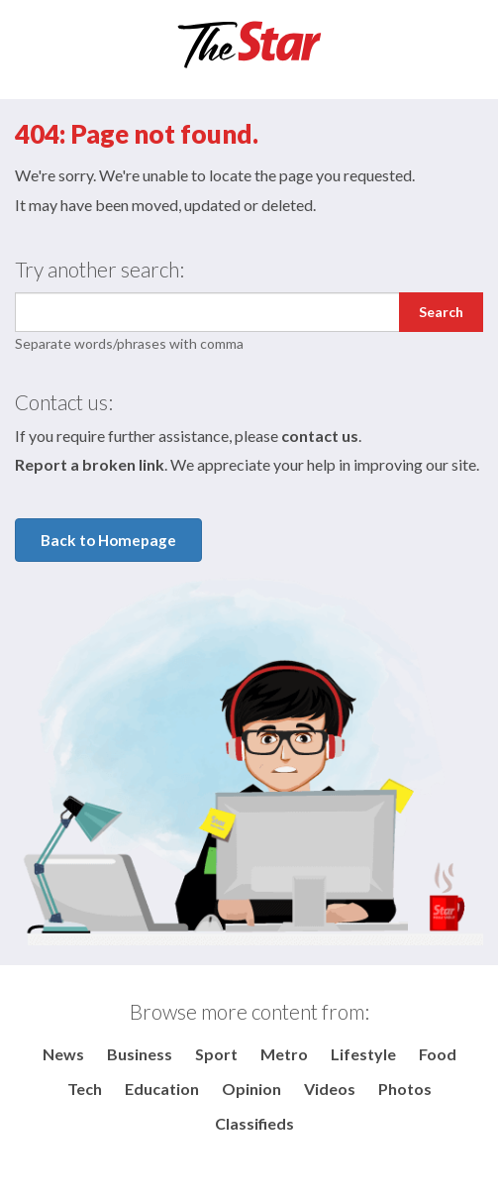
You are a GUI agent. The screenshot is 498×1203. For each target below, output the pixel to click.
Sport (216, 1053)
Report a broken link (89, 464)
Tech (84, 1088)
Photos (405, 1088)
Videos (329, 1088)
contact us (319, 435)
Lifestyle (363, 1053)
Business (139, 1053)
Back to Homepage (108, 540)
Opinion (251, 1088)
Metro (284, 1053)
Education (162, 1088)
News (63, 1053)
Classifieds (254, 1123)
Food (437, 1053)
